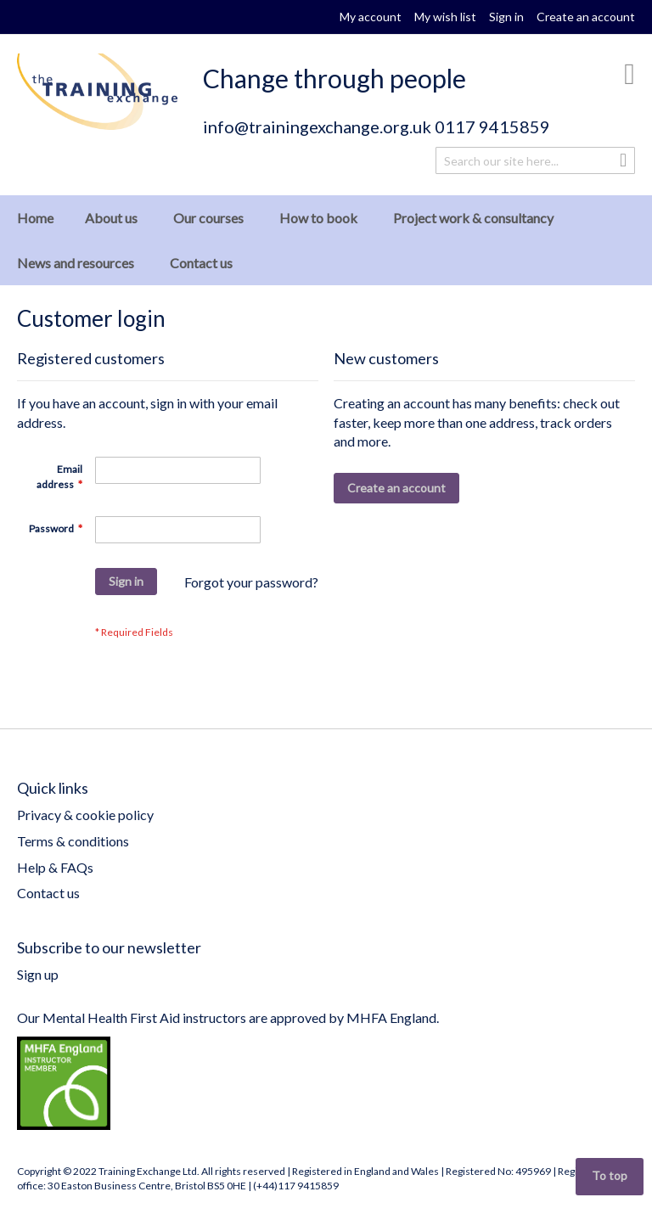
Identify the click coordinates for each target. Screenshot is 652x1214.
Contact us (48, 893)
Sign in (506, 16)
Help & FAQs (55, 867)
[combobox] (535, 160)
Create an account (586, 16)
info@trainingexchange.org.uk (317, 126)
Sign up (38, 974)
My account (371, 16)
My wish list (445, 16)
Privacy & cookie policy (85, 815)
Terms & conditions (73, 841)
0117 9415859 (492, 126)
